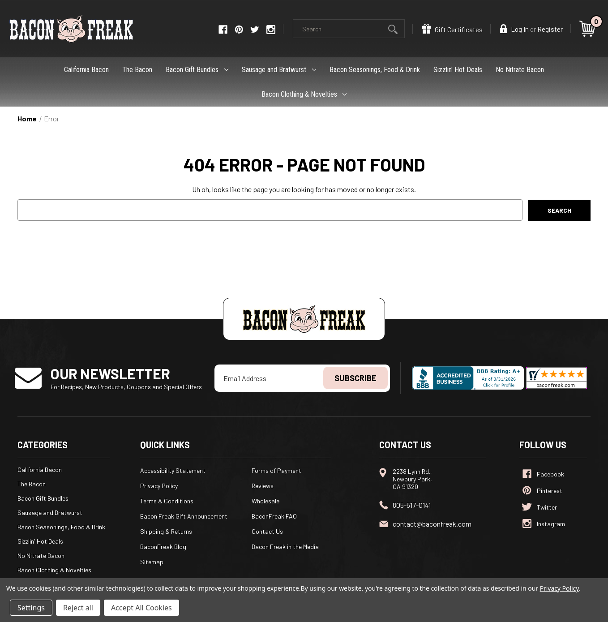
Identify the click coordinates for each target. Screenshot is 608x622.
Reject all (78, 608)
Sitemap (151, 562)
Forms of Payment (276, 470)
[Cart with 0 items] (588, 29)
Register (550, 29)
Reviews (263, 485)
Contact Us (267, 531)
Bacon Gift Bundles (197, 69)
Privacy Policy (159, 485)
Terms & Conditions (166, 501)
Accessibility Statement (173, 470)
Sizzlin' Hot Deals (457, 69)
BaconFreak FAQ (274, 516)
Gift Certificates (452, 29)
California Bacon (86, 69)
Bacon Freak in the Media (285, 546)
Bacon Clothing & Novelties (304, 94)
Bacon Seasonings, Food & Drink (375, 69)
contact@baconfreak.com (432, 523)
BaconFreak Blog (163, 546)
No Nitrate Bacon (520, 69)
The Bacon (137, 69)
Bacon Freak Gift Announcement (183, 516)
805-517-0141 (412, 505)
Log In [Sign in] (514, 28)
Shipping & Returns (166, 531)
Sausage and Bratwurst (279, 69)
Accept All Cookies (141, 608)
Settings (31, 608)
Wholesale (265, 501)
